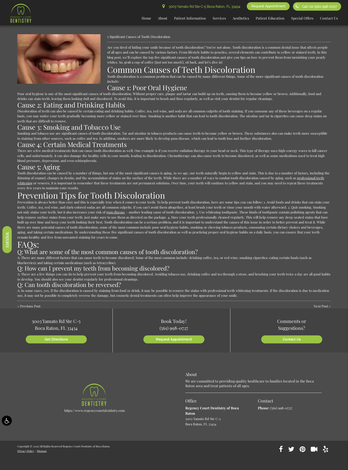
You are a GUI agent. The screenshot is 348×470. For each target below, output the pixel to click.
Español (7, 239)
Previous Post (30, 306)
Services (219, 18)
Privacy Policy (25, 451)
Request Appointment (268, 6)
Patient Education (270, 18)
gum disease (115, 212)
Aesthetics (241, 18)
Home (146, 18)
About (162, 18)
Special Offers (302, 18)
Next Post (321, 306)
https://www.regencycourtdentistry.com (94, 410)
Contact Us (329, 18)
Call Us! (315, 6)
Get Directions (56, 339)
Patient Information (190, 18)
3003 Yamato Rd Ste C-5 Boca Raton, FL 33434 (201, 6)
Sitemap (42, 451)
